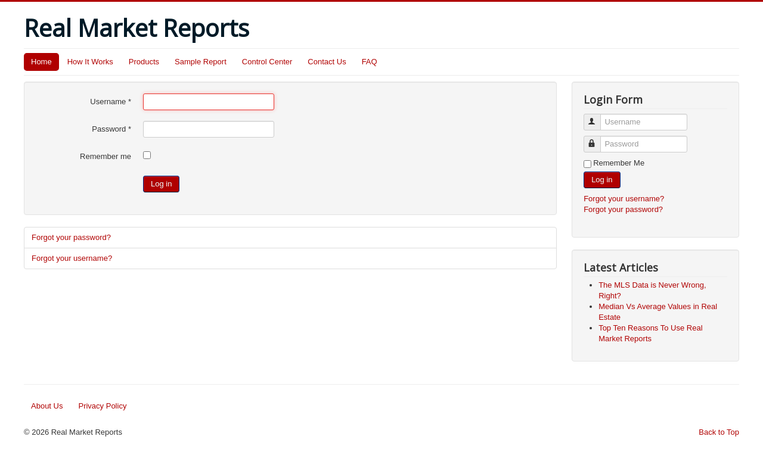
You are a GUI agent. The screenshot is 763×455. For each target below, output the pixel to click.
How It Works (90, 61)
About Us (47, 405)
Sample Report (201, 61)
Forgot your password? (71, 237)
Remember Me (618, 162)
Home (41, 61)
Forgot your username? (72, 258)
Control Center (267, 61)
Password (111, 128)
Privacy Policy (102, 405)
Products (144, 61)
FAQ (369, 61)
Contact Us (327, 61)
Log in (161, 183)
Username (110, 101)
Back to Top (719, 432)
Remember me (105, 156)
